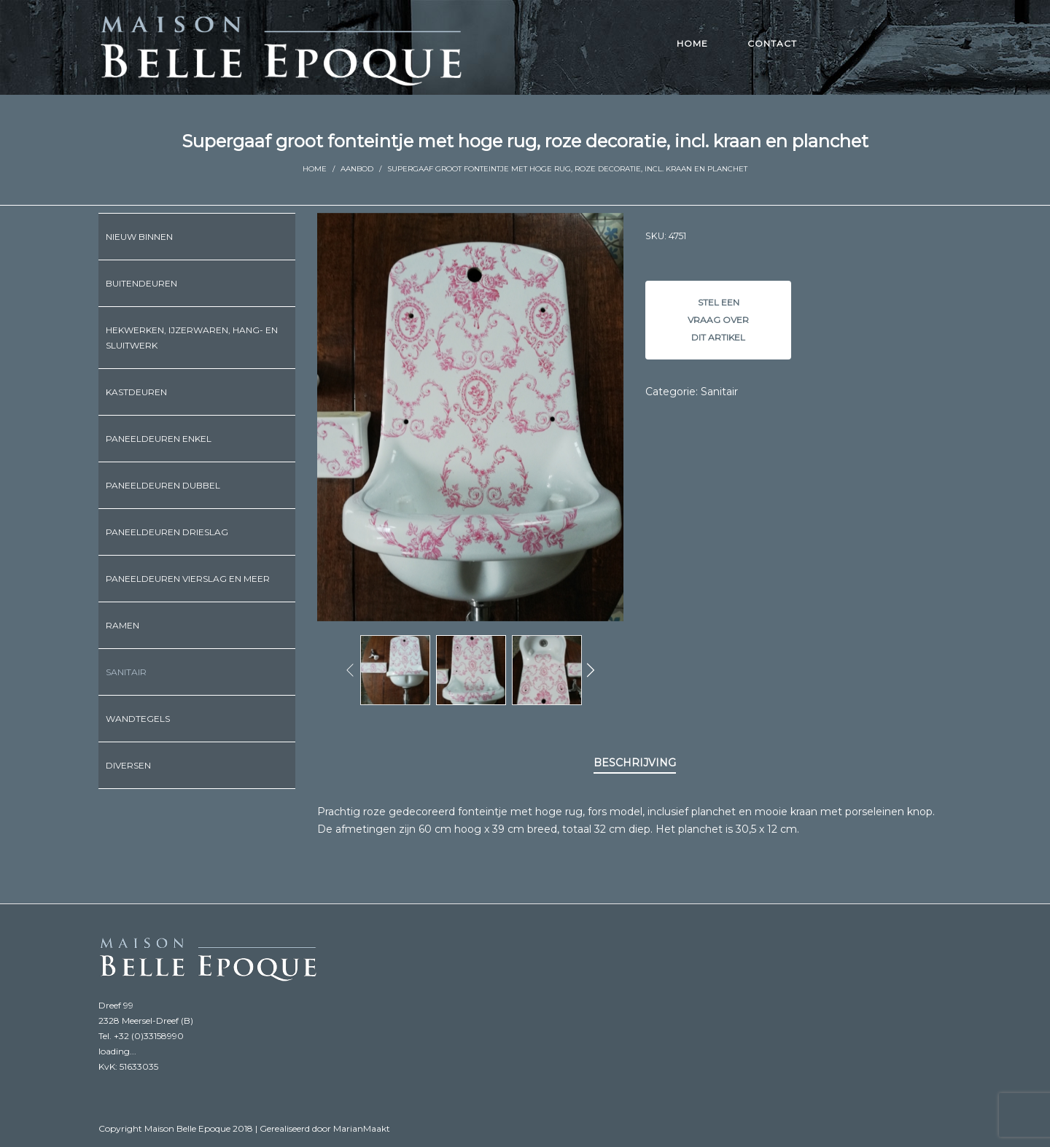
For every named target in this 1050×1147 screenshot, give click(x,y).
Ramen (122, 625)
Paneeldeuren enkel (158, 438)
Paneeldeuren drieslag (167, 531)
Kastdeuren (136, 391)
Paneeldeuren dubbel (163, 485)
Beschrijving (635, 762)
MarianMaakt (361, 1128)
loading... (117, 1051)
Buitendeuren (141, 283)
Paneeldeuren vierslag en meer (188, 578)
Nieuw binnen (139, 236)
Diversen (128, 765)
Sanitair (719, 391)
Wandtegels (138, 718)
